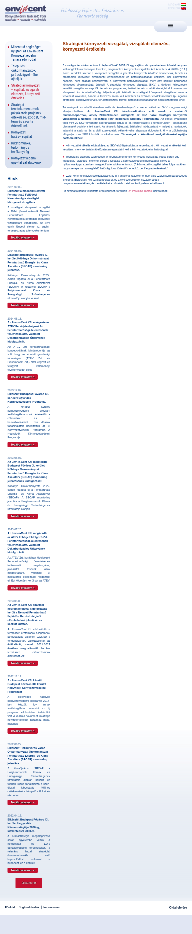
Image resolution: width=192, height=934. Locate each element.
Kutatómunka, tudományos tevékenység (21, 147)
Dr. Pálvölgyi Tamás (140, 190)
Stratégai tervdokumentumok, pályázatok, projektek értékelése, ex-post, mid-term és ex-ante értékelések (28, 115)
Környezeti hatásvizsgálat (21, 134)
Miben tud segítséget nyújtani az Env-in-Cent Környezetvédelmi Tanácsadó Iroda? (27, 53)
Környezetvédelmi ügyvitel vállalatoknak (26, 160)
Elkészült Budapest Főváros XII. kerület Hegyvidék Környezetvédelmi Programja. (28, 397)
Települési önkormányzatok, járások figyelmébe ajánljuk (24, 72)
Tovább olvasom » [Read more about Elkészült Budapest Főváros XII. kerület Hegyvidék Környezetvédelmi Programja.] (22, 444)
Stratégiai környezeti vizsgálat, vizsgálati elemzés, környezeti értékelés (25, 91)
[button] (170, 25)
